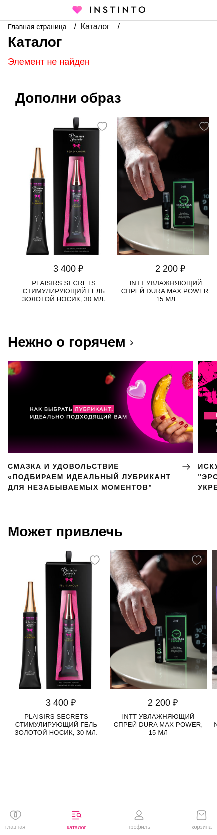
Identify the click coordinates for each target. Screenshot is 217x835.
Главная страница (38, 27)
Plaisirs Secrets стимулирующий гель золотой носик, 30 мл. (63, 291)
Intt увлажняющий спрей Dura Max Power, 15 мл (166, 291)
